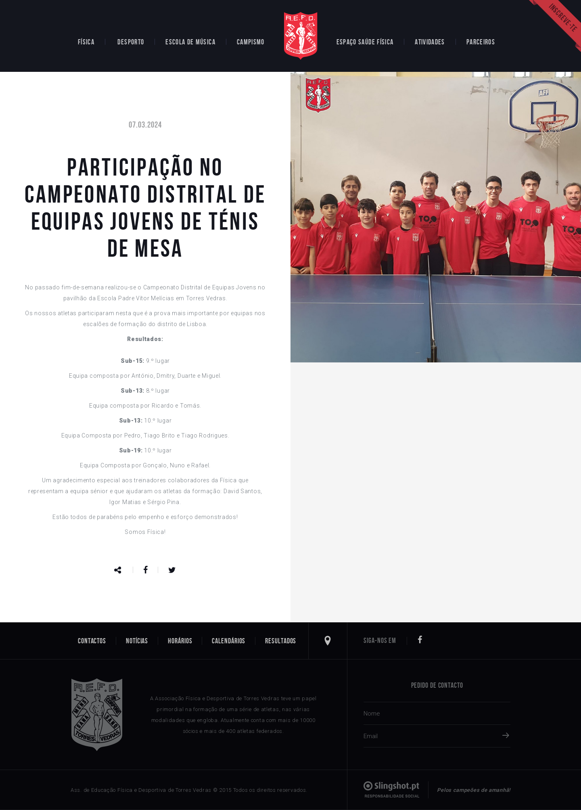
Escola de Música (190, 42)
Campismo (251, 42)
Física (86, 42)
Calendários (228, 641)
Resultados (280, 641)
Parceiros (480, 42)
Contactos (92, 641)
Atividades (430, 42)
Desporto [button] (130, 42)
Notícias (137, 641)
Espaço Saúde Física (365, 42)
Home (300, 36)
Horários (180, 641)
